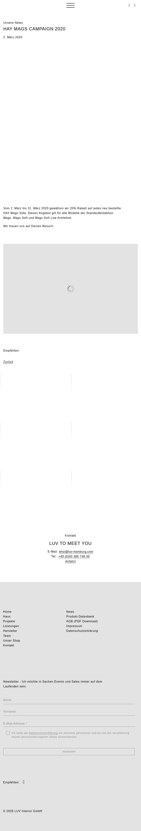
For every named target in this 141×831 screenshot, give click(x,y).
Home (7, 611)
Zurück (8, 361)
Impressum (74, 626)
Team (7, 635)
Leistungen (11, 626)
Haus (7, 616)
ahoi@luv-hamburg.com (76, 551)
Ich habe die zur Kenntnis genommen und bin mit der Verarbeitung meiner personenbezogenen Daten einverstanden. (70, 735)
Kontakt (8, 645)
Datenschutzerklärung (82, 630)
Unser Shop (11, 640)
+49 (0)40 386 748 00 (74, 556)
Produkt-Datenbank (80, 616)
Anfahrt (70, 561)
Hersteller (10, 630)
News (70, 611)
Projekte (9, 621)
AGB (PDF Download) (82, 621)
